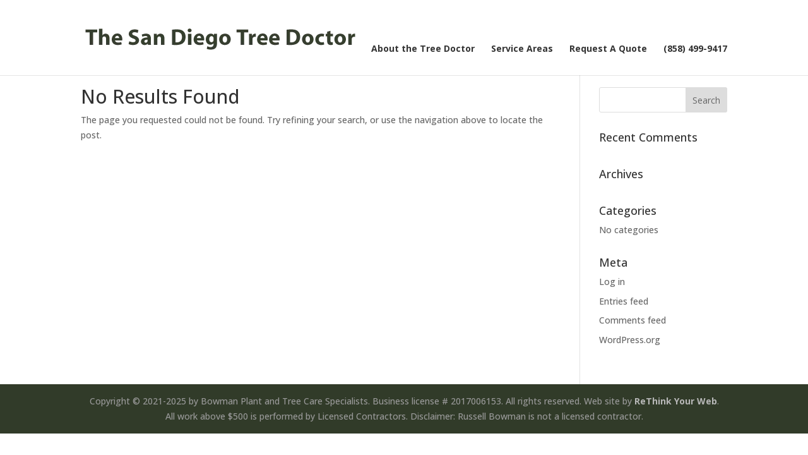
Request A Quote (608, 49)
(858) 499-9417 (695, 49)
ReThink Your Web (675, 401)
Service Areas (522, 49)
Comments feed (632, 320)
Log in (612, 282)
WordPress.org (629, 340)
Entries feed (623, 301)
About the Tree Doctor (423, 49)
